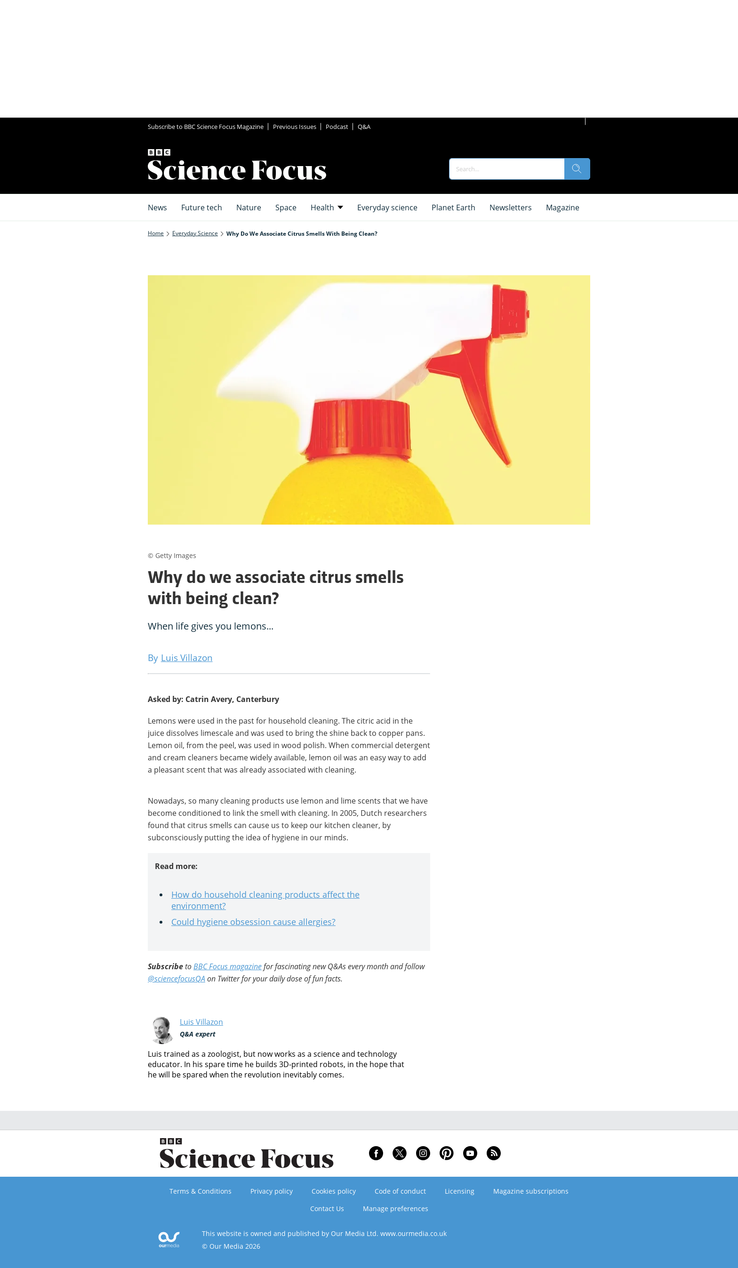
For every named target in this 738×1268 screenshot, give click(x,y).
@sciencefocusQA (176, 978)
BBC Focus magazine (227, 966)
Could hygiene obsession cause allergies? (253, 921)
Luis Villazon (201, 1022)
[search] (577, 169)
